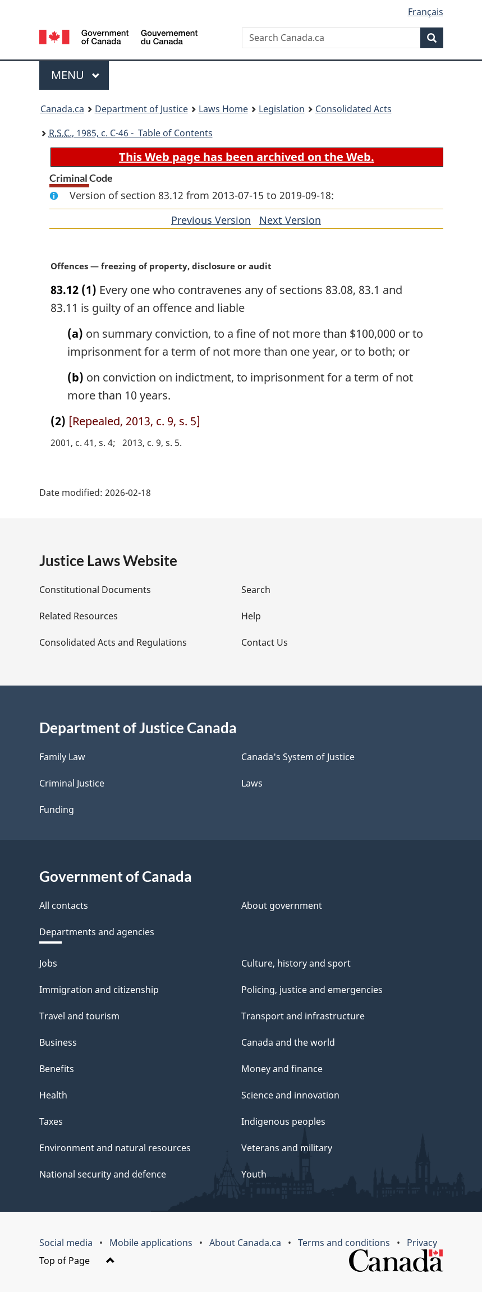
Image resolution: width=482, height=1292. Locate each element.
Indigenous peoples (283, 1121)
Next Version (290, 220)
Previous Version (211, 220)
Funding (56, 809)
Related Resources (78, 616)
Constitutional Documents (95, 589)
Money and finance (282, 1069)
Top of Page (77, 1260)
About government (281, 905)
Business (58, 1042)
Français (425, 12)
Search (255, 589)
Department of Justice (141, 109)
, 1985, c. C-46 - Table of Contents (131, 133)
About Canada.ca (245, 1242)
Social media (66, 1242)
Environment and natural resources (115, 1148)
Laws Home (223, 109)
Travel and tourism (79, 1016)
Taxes (51, 1121)
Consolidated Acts (353, 109)
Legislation (282, 109)
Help (251, 616)
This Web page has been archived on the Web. (246, 156)
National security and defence (102, 1174)
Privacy (422, 1242)
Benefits (56, 1069)
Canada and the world (288, 1042)
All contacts (63, 905)
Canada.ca (62, 109)
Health (53, 1095)
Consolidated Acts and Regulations (113, 642)
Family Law (62, 757)
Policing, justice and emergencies (312, 989)
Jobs (48, 963)
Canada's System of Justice (298, 757)
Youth (254, 1174)
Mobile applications (150, 1242)
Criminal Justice (71, 783)
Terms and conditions (344, 1242)
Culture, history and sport (296, 963)
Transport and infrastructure (303, 1016)
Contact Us (264, 642)
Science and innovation (290, 1095)
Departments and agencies (96, 932)
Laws (252, 783)
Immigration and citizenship (99, 989)
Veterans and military (286, 1148)
